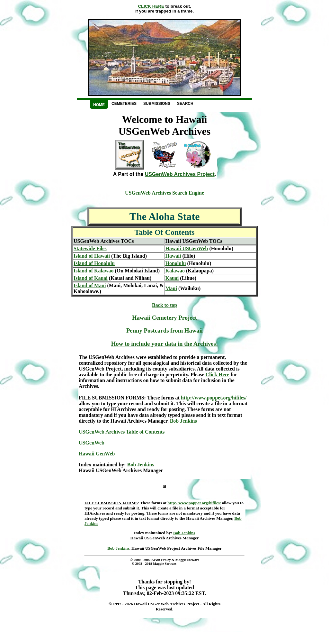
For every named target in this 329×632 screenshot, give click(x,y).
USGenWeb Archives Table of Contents (121, 432)
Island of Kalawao (93, 270)
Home (99, 105)
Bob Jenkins (183, 421)
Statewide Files (90, 248)
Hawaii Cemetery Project (164, 317)
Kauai (172, 278)
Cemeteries (124, 103)
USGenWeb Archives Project (180, 174)
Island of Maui (90, 285)
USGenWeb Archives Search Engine (164, 193)
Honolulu (175, 263)
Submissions (156, 103)
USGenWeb (91, 442)
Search (185, 103)
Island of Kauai (91, 278)
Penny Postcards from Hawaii (164, 330)
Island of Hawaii (92, 256)
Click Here (217, 374)
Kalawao (175, 270)
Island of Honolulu (94, 263)
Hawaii (173, 256)
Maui (171, 288)
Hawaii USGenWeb (186, 248)
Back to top (164, 305)
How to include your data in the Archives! (164, 343)
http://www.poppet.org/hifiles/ (213, 397)
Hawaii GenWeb (97, 453)
